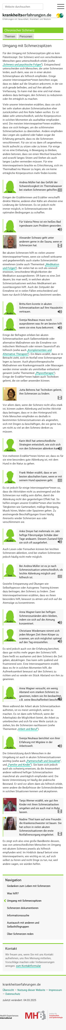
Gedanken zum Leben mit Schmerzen (28, 886)
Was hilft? (13, 893)
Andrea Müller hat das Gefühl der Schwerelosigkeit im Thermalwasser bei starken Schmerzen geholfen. (40, 186)
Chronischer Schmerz (19, 30)
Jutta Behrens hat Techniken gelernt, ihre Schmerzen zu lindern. (40, 391)
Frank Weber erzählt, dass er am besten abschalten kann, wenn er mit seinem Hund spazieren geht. (40, 476)
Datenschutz (12, 994)
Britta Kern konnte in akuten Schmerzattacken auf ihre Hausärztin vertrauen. (40, 307)
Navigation (13, 880)
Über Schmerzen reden (20, 934)
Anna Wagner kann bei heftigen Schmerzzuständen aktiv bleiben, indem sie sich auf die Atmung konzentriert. (38, 617)
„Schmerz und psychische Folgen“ (22, 64)
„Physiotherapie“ (44, 373)
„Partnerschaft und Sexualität (43, 761)
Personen (26, 36)
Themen (9, 36)
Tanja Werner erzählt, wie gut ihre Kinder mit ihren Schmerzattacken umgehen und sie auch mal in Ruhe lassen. (39, 806)
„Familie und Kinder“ (19, 764)
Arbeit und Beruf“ (28, 729)
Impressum (55, 990)
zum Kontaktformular (28, 966)
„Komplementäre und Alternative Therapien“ (27, 352)
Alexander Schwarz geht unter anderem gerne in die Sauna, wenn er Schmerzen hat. (40, 241)
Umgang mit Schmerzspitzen (24, 900)
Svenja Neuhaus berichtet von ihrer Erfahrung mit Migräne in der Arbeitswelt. (39, 742)
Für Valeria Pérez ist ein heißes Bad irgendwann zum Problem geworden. (40, 223)
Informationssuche (18, 915)
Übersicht (8, 990)
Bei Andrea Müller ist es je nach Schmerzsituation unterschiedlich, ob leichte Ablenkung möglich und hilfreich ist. (41, 571)
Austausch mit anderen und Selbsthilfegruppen (23, 924)
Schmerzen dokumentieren (22, 908)
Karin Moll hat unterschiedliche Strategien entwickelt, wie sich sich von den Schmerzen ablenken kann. (40, 444)
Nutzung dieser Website (31, 990)
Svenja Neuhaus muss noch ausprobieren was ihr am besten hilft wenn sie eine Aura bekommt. (40, 323)
